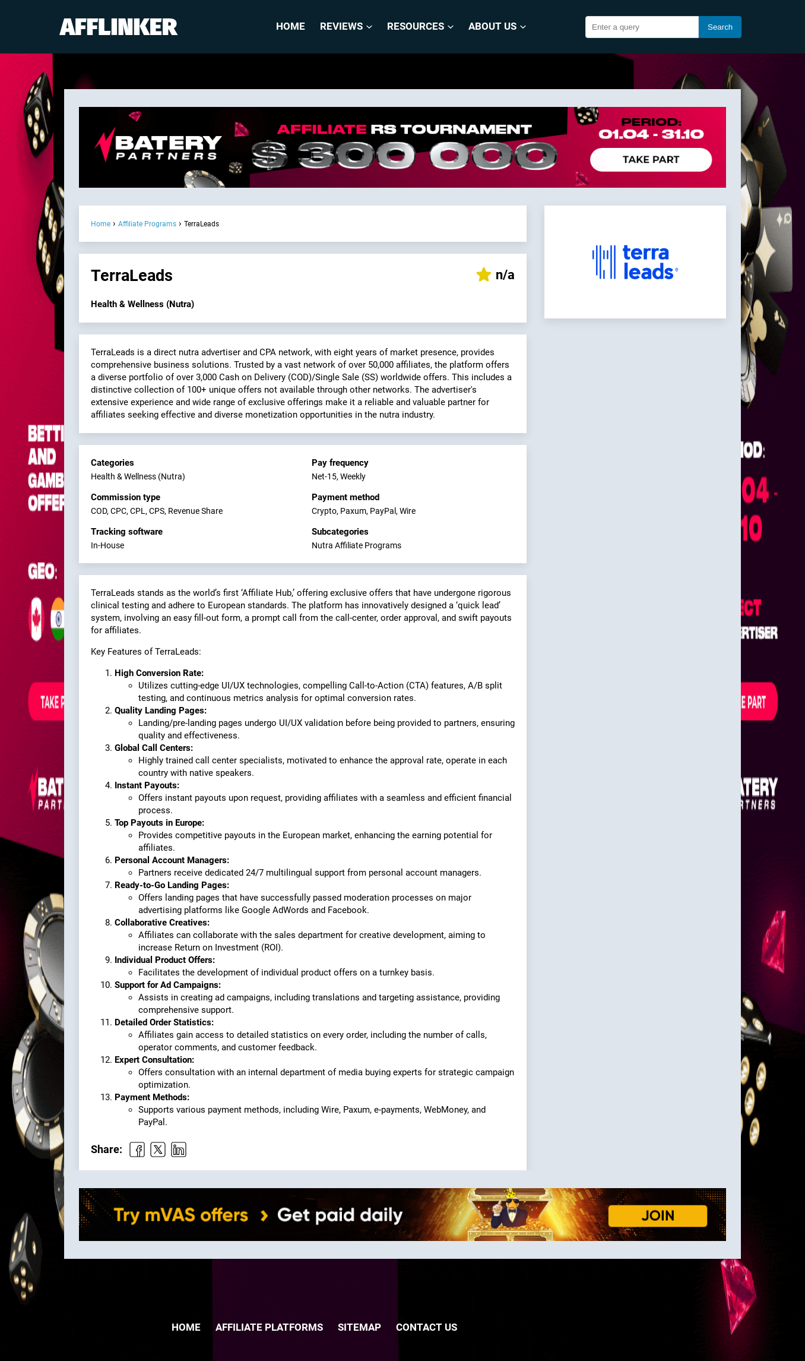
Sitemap (359, 1327)
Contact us (426, 1327)
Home (290, 26)
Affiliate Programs (147, 224)
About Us (497, 26)
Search (720, 27)
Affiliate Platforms (269, 1327)
